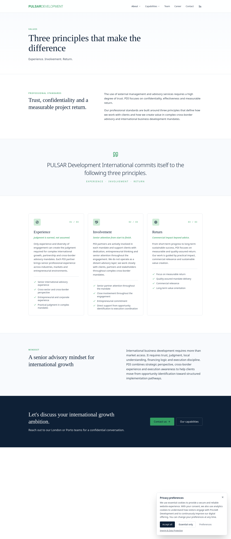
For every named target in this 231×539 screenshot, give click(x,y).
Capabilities (152, 6)
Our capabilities (189, 421)
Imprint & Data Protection (171, 530)
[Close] (222, 497)
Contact (190, 6)
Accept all (167, 524)
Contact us (162, 421)
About (136, 6)
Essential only (186, 524)
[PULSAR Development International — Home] (46, 6)
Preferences (205, 524)
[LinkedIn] (200, 6)
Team (167, 6)
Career (177, 6)
